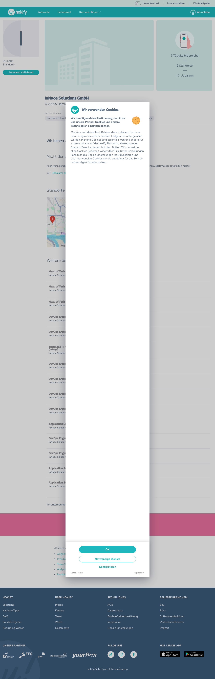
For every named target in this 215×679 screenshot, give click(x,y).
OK (107, 549)
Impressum (139, 573)
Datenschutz (77, 573)
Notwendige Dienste (107, 559)
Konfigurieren (107, 566)
